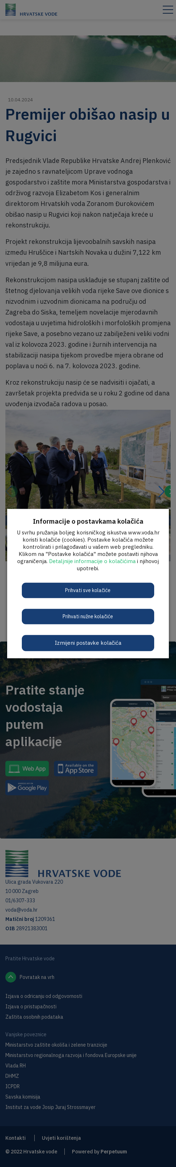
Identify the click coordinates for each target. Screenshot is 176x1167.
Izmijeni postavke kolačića (88, 642)
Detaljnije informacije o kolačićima (92, 561)
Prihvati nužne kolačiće (88, 616)
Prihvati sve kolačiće (88, 590)
